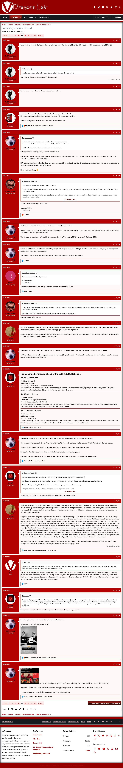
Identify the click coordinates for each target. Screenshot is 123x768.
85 (15, 36)
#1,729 (118, 267)
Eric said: (25, 596)
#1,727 (118, 221)
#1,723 (118, 87)
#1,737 (118, 557)
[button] (20, 17)
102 (35, 36)
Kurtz (88, 751)
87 (22, 36)
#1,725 (118, 133)
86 (18, 36)
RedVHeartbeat (8, 32)
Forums (15, 17)
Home (5, 18)
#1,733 (118, 369)
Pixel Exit (81, 765)
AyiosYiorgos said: (28, 273)
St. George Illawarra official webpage (43, 748)
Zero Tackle (37, 735)
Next (39, 36)
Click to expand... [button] (70, 200)
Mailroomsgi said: (28, 181)
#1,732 (118, 346)
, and (32, 428)
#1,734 (118, 434)
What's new (28, 18)
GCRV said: (26, 69)
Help (83, 722)
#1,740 (118, 664)
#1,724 (118, 109)
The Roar (36, 739)
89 (28, 36)
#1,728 (118, 244)
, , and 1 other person (40, 550)
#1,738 (118, 590)
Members (43, 18)
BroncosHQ (37, 743)
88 (25, 36)
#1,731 (118, 323)
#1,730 (118, 298)
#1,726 (118, 176)
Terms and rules (59, 722)
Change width (7, 722)
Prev (5, 36)
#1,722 (118, 64)
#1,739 (118, 616)
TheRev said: (26, 563)
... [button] (12, 36)
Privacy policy (73, 722)
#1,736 (118, 501)
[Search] (117, 17)
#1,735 (118, 468)
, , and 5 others (39, 126)
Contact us (46, 722)
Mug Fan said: (27, 138)
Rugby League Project (41, 754)
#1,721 (118, 41)
